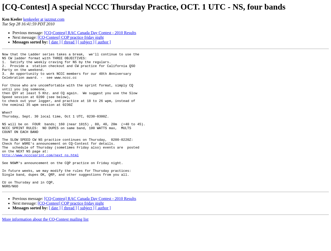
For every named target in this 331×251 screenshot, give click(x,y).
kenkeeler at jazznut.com (43, 19)
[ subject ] (86, 42)
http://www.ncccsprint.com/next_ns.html (40, 176)
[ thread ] (69, 42)
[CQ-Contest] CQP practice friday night (71, 37)
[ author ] (103, 42)
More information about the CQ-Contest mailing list (45, 246)
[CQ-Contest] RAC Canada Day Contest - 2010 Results (90, 33)
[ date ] (55, 42)
